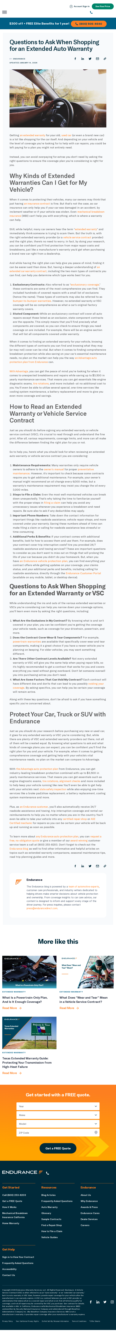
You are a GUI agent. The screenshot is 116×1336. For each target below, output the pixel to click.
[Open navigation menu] (4, 12)
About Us (86, 1197)
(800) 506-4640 (89, 23)
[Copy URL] (104, 58)
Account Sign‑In (78, 6)
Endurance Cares (90, 1215)
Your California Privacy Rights (27, 1327)
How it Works (9, 1209)
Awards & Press (90, 1209)
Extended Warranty (14, 992)
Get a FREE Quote (58, 1149)
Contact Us (8, 1281)
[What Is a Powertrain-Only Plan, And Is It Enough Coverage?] (29, 972)
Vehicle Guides (49, 1239)
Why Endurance (89, 1203)
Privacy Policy (7, 1327)
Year (21, 1106)
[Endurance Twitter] (104, 1308)
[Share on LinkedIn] (82, 58)
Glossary (46, 1215)
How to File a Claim (52, 1233)
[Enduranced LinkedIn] (97, 1308)
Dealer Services (90, 1221)
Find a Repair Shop (52, 1227)
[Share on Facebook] (74, 58)
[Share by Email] (97, 58)
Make (22, 1115)
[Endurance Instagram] (112, 1308)
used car (69, 135)
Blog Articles (48, 1197)
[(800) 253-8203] (102, 12)
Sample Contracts (52, 1221)
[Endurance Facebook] (90, 1308)
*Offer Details (94, 1327)
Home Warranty (11, 1225)
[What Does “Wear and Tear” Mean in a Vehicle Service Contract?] (87, 972)
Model (22, 1123)
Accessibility (9, 1275)
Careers (85, 1227)
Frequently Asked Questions (57, 1203)
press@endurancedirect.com (42, 908)
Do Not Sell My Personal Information (55, 1327)
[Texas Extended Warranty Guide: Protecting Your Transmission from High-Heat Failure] (29, 1033)
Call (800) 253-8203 (14, 1197)
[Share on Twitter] (89, 58)
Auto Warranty (49, 1209)
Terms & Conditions (79, 1327)
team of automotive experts (85, 886)
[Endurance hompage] (25, 1175)
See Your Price (102, 6)
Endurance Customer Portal (83, 573)
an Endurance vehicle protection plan (44, 561)
